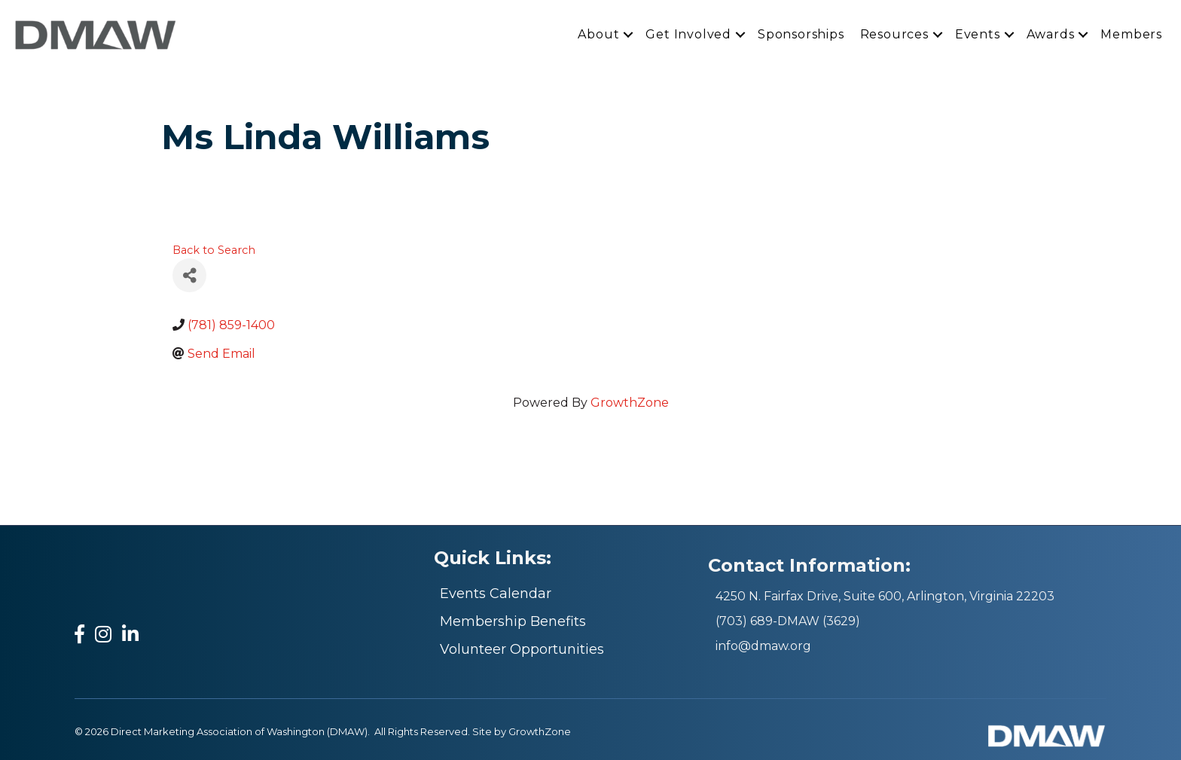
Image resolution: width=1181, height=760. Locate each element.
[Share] (189, 275)
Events (977, 34)
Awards (1051, 34)
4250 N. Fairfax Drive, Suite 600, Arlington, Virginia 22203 (885, 596)
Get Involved (688, 34)
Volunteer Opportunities (522, 649)
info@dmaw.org (763, 646)
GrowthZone (629, 402)
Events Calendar (495, 593)
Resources (894, 34)
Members (1131, 34)
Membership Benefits (513, 621)
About (598, 34)
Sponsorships (801, 34)
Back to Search (213, 250)
